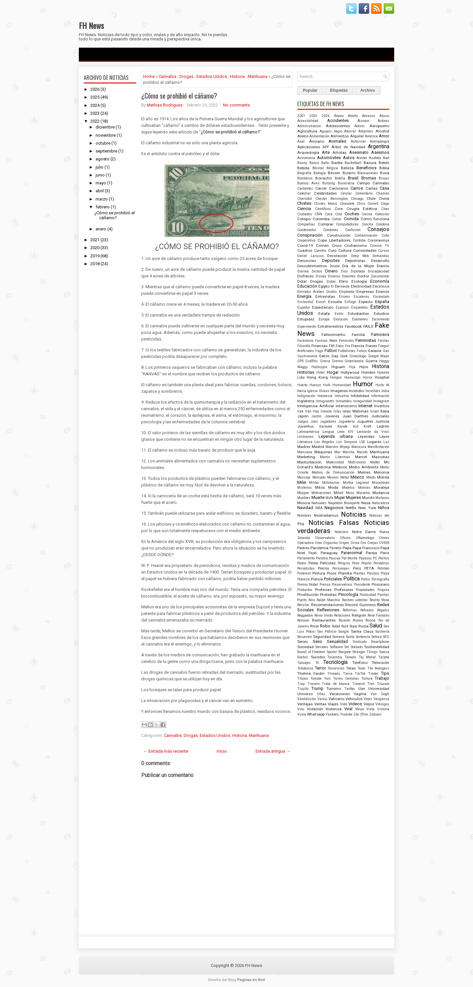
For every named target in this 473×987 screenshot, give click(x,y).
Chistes (304, 203)
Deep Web (360, 256)
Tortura (366, 678)
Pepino (366, 563)
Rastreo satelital (355, 600)
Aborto (353, 116)
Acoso (363, 120)
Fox (347, 346)
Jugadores (328, 421)
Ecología (359, 281)
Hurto (379, 385)
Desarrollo (380, 260)
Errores (344, 296)
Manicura (358, 447)
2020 (95, 247)
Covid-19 (305, 245)
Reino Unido (323, 615)
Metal (344, 477)
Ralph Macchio (328, 600)
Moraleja (381, 487)
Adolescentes (338, 126)
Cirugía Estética (362, 208)
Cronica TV (379, 246)
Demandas (380, 256)
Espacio (365, 301)
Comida (351, 218)
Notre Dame (364, 531)
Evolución (340, 319)
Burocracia (346, 183)
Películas (328, 563)
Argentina (378, 147)
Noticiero (341, 532)
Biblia (384, 168)
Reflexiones (328, 609)
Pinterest (304, 573)
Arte (326, 152)
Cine (339, 208)
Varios (322, 699)
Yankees (332, 714)
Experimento (306, 326)
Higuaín (338, 366)
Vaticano (336, 698)
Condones (330, 230)
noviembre (106, 135)
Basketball (353, 163)
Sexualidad (337, 641)
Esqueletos (359, 307)
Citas (385, 209)
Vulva (301, 714)
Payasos (365, 558)
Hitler (320, 372)
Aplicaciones (308, 147)
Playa (385, 573)
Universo (305, 694)
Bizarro (349, 173)
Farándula (305, 341)
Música (303, 503)
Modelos (348, 487)
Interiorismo (346, 406)
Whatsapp (316, 714)
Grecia (325, 361)
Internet (365, 405)
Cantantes (305, 188)
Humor (363, 384)
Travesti (358, 684)
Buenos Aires (308, 183)
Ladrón (383, 426)
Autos (348, 157)
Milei (301, 482)
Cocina (367, 214)
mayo (101, 182)
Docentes (349, 276)
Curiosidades (364, 250)
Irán (308, 411)
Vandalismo (306, 699)
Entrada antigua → (273, 751)
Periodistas (306, 568)
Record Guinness (360, 604)
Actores (383, 121)
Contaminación (365, 235)
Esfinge (350, 302)
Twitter (349, 689)
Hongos (336, 377)
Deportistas (355, 260)
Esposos (342, 307)
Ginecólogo (357, 356)
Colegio (304, 219)
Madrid (318, 446)
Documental (380, 276)
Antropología (379, 141)
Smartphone (380, 642)
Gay (334, 356)
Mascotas (380, 457)
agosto (102, 158)
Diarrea (303, 271)
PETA (369, 568)
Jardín (316, 416)
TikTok (360, 673)
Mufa (329, 498)
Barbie (337, 162)
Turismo (334, 688)
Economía (379, 281)
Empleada (346, 292)
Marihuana (257, 76)
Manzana (304, 452)
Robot (336, 626)
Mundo (368, 497)
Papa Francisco (365, 548)
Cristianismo (355, 245)
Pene (355, 563)
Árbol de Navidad (348, 147)
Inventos (381, 406)
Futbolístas (346, 351)
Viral (348, 708)
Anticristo (358, 141)
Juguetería (346, 421)
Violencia (334, 709)
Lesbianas (305, 437)
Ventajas (305, 704)
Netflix (351, 507)
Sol (347, 647)
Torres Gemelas (346, 678)
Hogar (333, 372)
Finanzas (319, 345)
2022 (95, 121)
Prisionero (380, 584)
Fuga (319, 351)
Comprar (325, 224)
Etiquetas (339, 90)
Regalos (383, 610)
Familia (358, 334)
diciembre (105, 127)
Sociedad (305, 647)
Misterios (304, 487)
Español (303, 307)
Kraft (367, 426)
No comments (236, 105)
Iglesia (312, 391)
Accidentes (338, 120)
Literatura (304, 442)
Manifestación (378, 447)
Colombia (321, 219)
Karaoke (325, 426)
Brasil (353, 178)
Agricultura (307, 131)
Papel (312, 553)
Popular (310, 90)
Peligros (344, 563)
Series (302, 641)
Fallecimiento (333, 334)
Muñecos (382, 498)
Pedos (301, 563)
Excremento (380, 319)
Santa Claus (362, 631)
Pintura (318, 573)
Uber (361, 689)
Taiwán (350, 657)
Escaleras (361, 296)
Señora (377, 637)
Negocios (334, 507)
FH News (91, 25)
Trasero (313, 684)
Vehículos (354, 698)
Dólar (302, 281)
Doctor (363, 276)
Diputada (358, 271)
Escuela (335, 301)
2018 (95, 263)
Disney (321, 276)
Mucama (363, 493)
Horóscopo (352, 377)
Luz (386, 442)
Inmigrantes (325, 401)
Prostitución (308, 594)
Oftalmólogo (365, 538)
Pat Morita (350, 558)
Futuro (362, 351)
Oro (363, 543)
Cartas (371, 188)
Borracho (323, 178)
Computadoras (347, 224)
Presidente (362, 584)
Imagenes (339, 390)
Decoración (337, 255)
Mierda (383, 477)
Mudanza (380, 492)
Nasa (366, 503)
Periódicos (381, 563)
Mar (337, 452)
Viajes (333, 704)
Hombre (368, 372)
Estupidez (305, 319)
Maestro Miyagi (338, 447)
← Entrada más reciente (165, 751)
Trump (317, 688)
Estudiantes (358, 313)
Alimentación (319, 136)
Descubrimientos (312, 266)
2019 (95, 255)
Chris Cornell (367, 203)
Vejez (368, 699)
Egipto (323, 286)
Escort (321, 302)
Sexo (317, 641)
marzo (102, 199)
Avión (361, 157)
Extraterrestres (330, 326)
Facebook (353, 326)
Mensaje (303, 477)
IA (387, 385)
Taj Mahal (367, 657)
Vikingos (382, 704)
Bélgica (332, 168)
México (357, 477)
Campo (363, 183)
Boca (384, 173)
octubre (103, 143)
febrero (103, 206)
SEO (386, 637)
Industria (342, 396)
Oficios (345, 538)
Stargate (344, 652)
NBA (319, 508)
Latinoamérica (308, 432)
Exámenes (360, 319)
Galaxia (374, 350)
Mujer (339, 497)
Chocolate (347, 203)
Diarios (383, 266)
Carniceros (338, 188)
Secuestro (304, 637)
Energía (304, 296)
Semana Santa (343, 637)
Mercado (319, 477)
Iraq (316, 411)
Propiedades (365, 590)
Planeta (345, 573)
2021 (95, 239)
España (382, 301)
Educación (307, 286)
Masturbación (309, 462)
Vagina (360, 694)
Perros (323, 568)
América (371, 136)
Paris (384, 553)
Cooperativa (306, 240)
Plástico (373, 573)
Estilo (339, 314)
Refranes (367, 610)
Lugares (374, 441)
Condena (382, 224)
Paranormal (351, 552)
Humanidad (341, 385)
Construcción (338, 235)
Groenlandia (354, 361)
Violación (315, 709)
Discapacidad (378, 271)
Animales (337, 141)
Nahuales (319, 503)
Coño (385, 235)
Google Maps (378, 356)
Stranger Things (365, 652)
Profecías (323, 589)
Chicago (357, 199)
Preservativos (342, 584)
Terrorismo (335, 668)
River (314, 626)
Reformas (350, 610)
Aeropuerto (379, 126)
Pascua (334, 558)
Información (380, 396)
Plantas (359, 573)
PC (375, 558)
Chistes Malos (325, 203)
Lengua (328, 432)
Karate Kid (347, 426)
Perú (357, 568)
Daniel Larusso (310, 256)
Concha (367, 224)
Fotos (340, 346)
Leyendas (366, 436)
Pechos (383, 558)
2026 (95, 89)
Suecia (384, 652)
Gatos (324, 356)
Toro (327, 678)
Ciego (385, 203)
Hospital (382, 377)
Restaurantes (324, 620)
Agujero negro (331, 131)
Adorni (359, 126)
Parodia (322, 558)
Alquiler (357, 136)
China (384, 198)
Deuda (335, 266)
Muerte (318, 497)
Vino (300, 709)
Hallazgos (319, 367)
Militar (314, 483)
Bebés (384, 162)
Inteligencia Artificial (315, 406)
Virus (359, 709)
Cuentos (320, 250)
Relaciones (342, 615)
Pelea (313, 563)
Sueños (302, 657)
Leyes (384, 436)
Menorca (381, 472)
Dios (344, 271)
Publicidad (368, 595)
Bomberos (305, 178)
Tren (370, 684)
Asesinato (359, 152)
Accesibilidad (307, 121)
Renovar (303, 620)
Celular (346, 193)
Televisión (380, 662)
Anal (300, 141)
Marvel (361, 457)
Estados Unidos (211, 76)
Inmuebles (344, 401)
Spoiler (332, 652)
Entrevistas (325, 296)
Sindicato (360, 642)
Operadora (305, 543)
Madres (303, 446)
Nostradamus (326, 515)
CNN (318, 214)
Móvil (338, 492)
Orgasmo (330, 543)
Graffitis (311, 361)
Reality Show (379, 600)
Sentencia (363, 637)
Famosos (380, 334)
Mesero (332, 477)
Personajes (340, 568)
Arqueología (308, 152)
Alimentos (339, 136)
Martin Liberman (335, 457)
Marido (362, 452)
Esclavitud (305, 302)
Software (336, 647)
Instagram (381, 401)
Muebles (303, 498)
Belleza (347, 168)
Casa (384, 188)
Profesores (343, 589)
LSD (362, 442)
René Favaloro (378, 615)
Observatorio (325, 538)
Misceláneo (380, 483)
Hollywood (350, 372)
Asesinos (380, 152)
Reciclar (303, 605)
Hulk (326, 385)
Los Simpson (346, 442)
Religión (359, 615)
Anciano (316, 141)
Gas (386, 351)
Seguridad (322, 636)
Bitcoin (334, 173)
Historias (305, 372)
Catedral (303, 193)
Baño (325, 163)
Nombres (304, 515)
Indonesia (324, 396)
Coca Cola (333, 214)
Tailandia (334, 657)
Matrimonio (357, 462)
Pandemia (319, 548)
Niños (383, 507)
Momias (364, 487)
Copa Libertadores (334, 240)
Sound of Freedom (311, 652)
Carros (356, 188)
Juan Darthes (355, 416)
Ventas (320, 704)
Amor (384, 135)
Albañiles (365, 131)
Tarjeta (383, 657)
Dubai (331, 281)
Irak (300, 411)
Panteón (335, 548)
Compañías (306, 224)
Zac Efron (360, 714)
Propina (383, 590)
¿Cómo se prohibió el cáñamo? (114, 215)
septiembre (106, 151)
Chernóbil (304, 199)
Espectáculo (322, 307)
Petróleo (383, 568)
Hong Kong (317, 377)
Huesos (315, 385)
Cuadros (304, 250)
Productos (304, 590)
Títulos (302, 678)
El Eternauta (340, 286)
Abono (339, 116)
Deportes (331, 260)
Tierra (347, 673)
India (385, 391)
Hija (352, 367)
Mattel (375, 462)
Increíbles (372, 391)
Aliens (302, 136)
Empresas (365, 291)
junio (100, 175)
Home (149, 76)
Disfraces (305, 276)
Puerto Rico (306, 600)
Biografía (304, 173)
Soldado (357, 647)
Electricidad (361, 286)
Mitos (320, 487)
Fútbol (331, 350)
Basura (370, 162)
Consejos (378, 229)
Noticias (353, 514)
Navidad (305, 507)
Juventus (305, 426)
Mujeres (353, 497)
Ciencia (304, 208)
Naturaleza (380, 503)
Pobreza (303, 579)
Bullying (328, 183)
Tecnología (335, 662)
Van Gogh (380, 694)
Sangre (343, 631)
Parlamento (306, 558)
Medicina (323, 467)
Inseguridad (362, 401)
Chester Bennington (331, 199)
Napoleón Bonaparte (344, 503)
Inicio (222, 751)
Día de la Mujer (358, 266)
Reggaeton (305, 615)
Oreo (318, 543)
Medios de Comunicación (333, 472)
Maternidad (335, 462)
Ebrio (343, 281)
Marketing (306, 457)
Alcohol (382, 131)
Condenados (306, 230)
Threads (333, 673)
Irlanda (326, 411)
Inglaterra (305, 401)
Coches (352, 213)
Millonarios (331, 483)
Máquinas (323, 452)
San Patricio (326, 631)
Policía (317, 579)
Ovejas (372, 543)
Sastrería (382, 631)
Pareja (371, 553)
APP (326, 147)
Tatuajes (304, 663)
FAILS (368, 326)
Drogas (186, 76)
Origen (344, 543)
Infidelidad (360, 395)
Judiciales (380, 416)
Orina (354, 543)
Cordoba (359, 240)
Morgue (303, 493)
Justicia (382, 421)
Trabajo (382, 678)
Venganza (381, 699)
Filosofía (303, 346)
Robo (325, 625)
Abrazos (368, 116)
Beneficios (366, 167)
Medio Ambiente (363, 467)
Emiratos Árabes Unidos (317, 292)
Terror (320, 668)
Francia (357, 345)
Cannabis (167, 76)
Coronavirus (378, 240)
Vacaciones (339, 694)
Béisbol (318, 168)
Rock (345, 626)
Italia (384, 411)
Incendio (356, 390)
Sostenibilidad (376, 647)
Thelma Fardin (311, 673)
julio (99, 167)
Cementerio (363, 193)
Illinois (324, 391)
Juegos (302, 421)
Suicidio (318, 657)
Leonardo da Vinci (373, 432)
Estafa (324, 313)
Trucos (383, 683)
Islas (337, 411)
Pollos (365, 579)
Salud (376, 626)
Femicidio (346, 341)
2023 (95, 113)
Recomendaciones (327, 604)
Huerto (302, 385)
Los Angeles (324, 442)
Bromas (368, 178)
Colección (382, 214)
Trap (301, 684)
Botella (340, 178)
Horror (367, 377)
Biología (319, 173)
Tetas (351, 668)
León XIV (345, 432)
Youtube (346, 714)
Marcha (348, 452)
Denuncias (306, 260)
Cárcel (321, 188)
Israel (374, 411)
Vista (370, 709)
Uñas (321, 694)
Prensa (325, 584)
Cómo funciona (375, 219)
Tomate (316, 678)
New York (367, 507)
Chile (371, 198)
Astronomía (306, 158)
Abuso (384, 116)
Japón (302, 416)
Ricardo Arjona (351, 620)
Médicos (339, 467)
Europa (324, 319)
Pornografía (380, 579)
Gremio (337, 361)
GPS (300, 361)
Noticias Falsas (333, 523)
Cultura (344, 250)
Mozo (350, 493)
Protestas (328, 594)
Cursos (383, 250)
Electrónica (380, 286)
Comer (337, 219)
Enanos (382, 291)
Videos (355, 703)
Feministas (365, 340)
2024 (95, 105)
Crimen (322, 245)
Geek (344, 356)
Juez (314, 421)
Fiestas (383, 341)
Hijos (363, 366)
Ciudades (304, 214)
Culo (332, 250)
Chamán (382, 193)
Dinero (331, 271)
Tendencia (305, 668)
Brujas (384, 178)
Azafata (375, 158)
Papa (347, 548)
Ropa (353, 626)
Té (317, 663)
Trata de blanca (335, 684)
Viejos (369, 704)
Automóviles (329, 157)
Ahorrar (350, 131)
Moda (333, 487)
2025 (95, 97)
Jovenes (332, 416)
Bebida (303, 168)
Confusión (353, 230)
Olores (384, 538)
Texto (361, 668)
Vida (343, 704)
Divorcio (334, 276)
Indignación (306, 396)
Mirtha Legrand (356, 483)
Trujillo (302, 689)
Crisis (337, 245)
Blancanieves (367, 173)
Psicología (348, 594)
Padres (303, 548)
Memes (364, 472)
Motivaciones (321, 493)
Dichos (317, 271)
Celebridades (325, 193)
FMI (332, 346)
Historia (237, 76)
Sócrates (321, 647)
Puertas (383, 595)
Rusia (363, 626)
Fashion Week (326, 341)
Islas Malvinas (356, 411)
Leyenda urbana (336, 436)
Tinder (373, 673)
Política (351, 579)
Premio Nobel (307, 584)
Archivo (367, 90)
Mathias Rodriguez (165, 105)
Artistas (339, 152)
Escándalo (381, 296)
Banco (314, 163)
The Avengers (378, 668)
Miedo (370, 477)
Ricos (370, 620)
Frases (371, 345)
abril (100, 190)
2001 (301, 116)
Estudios (381, 313)
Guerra (371, 361)
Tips (385, 673)
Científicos (323, 209)
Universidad (378, 688)
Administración (309, 126)
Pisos (331, 573)
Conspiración (310, 235)
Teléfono (360, 662)
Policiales (333, 578)
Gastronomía (307, 356)
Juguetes (365, 421)
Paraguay (329, 553)
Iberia (301, 391)
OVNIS (384, 543)
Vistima (383, 709)
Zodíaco (375, 714)
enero (101, 228)
